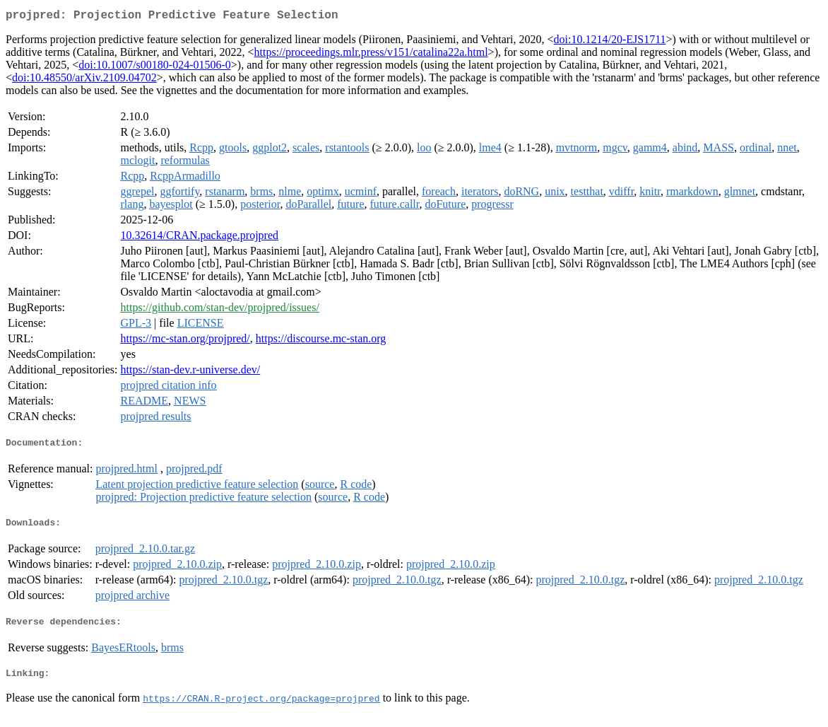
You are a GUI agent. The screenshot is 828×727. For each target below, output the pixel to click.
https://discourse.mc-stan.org (321, 341)
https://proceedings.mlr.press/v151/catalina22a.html (371, 55)
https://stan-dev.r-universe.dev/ (191, 372)
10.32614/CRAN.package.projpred (200, 238)
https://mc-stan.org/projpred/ (185, 341)
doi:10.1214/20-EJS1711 (610, 42)
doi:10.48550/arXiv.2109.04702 (84, 80)
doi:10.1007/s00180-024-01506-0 (154, 68)
